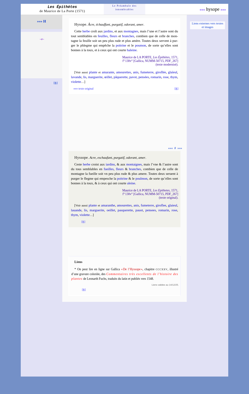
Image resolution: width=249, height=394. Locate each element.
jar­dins (108, 31)
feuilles (103, 36)
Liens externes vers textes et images (207, 25)
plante (93, 72)
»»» (223, 9)
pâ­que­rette (121, 77)
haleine (132, 50)
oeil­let (111, 210)
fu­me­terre (147, 72)
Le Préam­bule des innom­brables (124, 7)
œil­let (108, 77)
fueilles (109, 169)
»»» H (41, 21)
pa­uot (139, 210)
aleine (131, 183)
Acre (93, 157)
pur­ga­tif (117, 24)
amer (139, 24)
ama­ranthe (108, 205)
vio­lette (76, 82)
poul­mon (141, 178)
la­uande (76, 210)
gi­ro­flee (161, 205)
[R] (56, 83)
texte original (83, 88)
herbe (86, 31)
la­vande (76, 77)
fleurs (113, 36)
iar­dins (110, 164)
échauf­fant (103, 24)
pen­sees (150, 210)
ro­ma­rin (156, 77)
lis (84, 77)
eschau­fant (105, 157)
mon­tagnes (131, 31)
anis (135, 72)
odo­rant (129, 24)
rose (165, 77)
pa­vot (133, 77)
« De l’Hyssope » (131, 269)
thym (173, 77)
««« (202, 9)
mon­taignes (134, 164)
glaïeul (172, 72)
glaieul (172, 205)
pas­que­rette (125, 210)
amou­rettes (123, 72)
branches (128, 36)
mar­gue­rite (95, 77)
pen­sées (144, 77)
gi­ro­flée (160, 72)
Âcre (91, 24)
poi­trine (121, 45)
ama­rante (108, 72)
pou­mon (140, 45)
